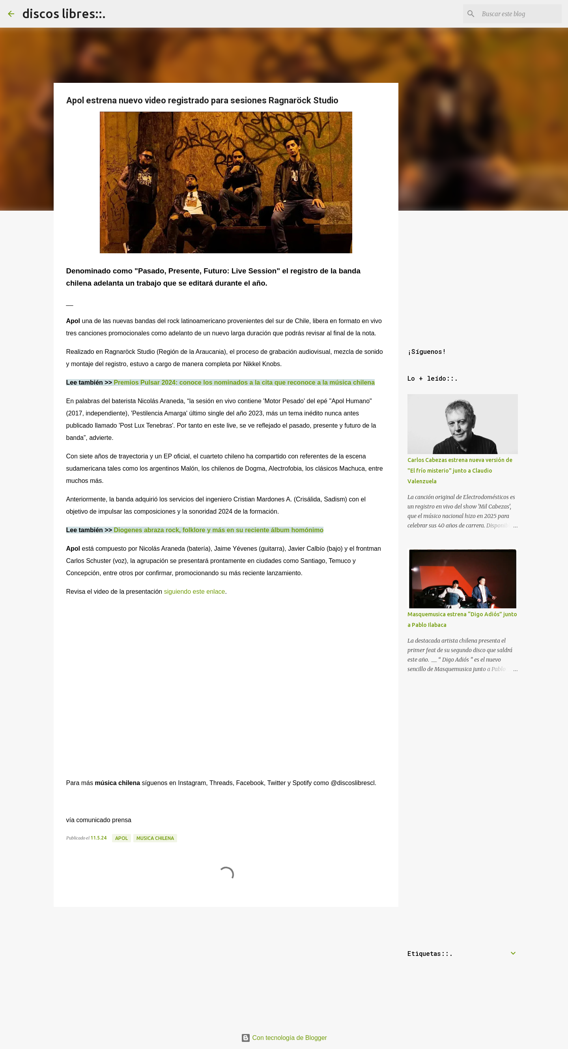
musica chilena (155, 838)
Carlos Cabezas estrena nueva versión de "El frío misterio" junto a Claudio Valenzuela (459, 470)
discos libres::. (64, 13)
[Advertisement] (226, 965)
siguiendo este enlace (193, 591)
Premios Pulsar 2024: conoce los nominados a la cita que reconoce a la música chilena (244, 382)
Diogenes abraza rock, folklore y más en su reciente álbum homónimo (218, 530)
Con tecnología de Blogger (284, 1037)
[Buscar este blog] (520, 13)
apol (121, 838)
